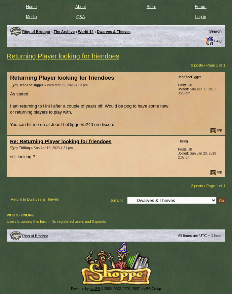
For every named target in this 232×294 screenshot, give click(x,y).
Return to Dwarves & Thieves (35, 199)
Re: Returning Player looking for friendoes (61, 141)
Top (219, 130)
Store (151, 6)
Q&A (80, 16)
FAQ (218, 41)
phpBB (95, 289)
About (80, 6)
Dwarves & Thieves (113, 32)
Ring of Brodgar (35, 236)
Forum (200, 6)
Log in (200, 16)
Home (31, 6)
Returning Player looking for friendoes (63, 56)
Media (31, 16)
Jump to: (117, 200)
